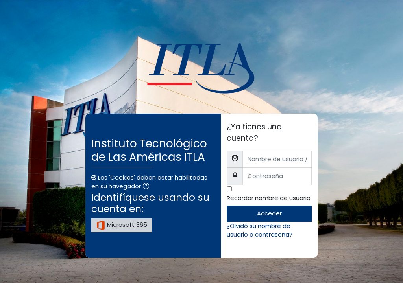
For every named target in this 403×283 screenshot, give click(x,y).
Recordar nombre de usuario (269, 198)
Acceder (269, 213)
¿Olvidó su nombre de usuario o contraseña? (259, 230)
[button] (147, 186)
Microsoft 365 (121, 225)
